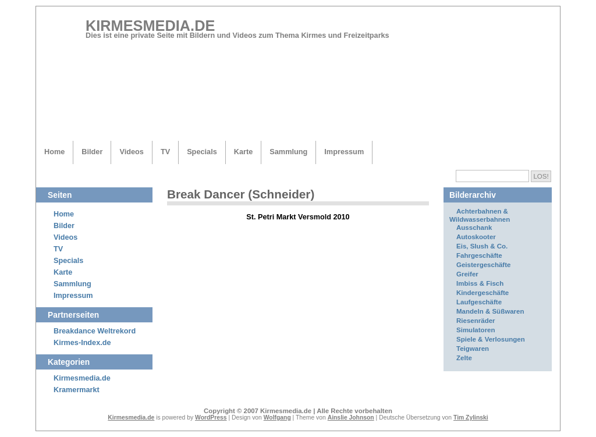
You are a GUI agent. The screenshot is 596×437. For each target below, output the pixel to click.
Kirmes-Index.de (82, 343)
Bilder (91, 151)
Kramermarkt (77, 390)
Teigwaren (472, 348)
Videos (131, 151)
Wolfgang (277, 417)
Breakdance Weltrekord (95, 331)
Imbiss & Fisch (479, 283)
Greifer (467, 274)
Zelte (464, 357)
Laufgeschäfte (479, 302)
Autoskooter (476, 236)
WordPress (211, 417)
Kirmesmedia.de (150, 25)
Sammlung (288, 151)
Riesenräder (475, 320)
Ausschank (474, 227)
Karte (243, 151)
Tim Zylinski (470, 417)
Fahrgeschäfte (479, 255)
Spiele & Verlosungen (490, 339)
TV (165, 151)
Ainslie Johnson (351, 417)
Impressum (344, 151)
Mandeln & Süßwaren (490, 311)
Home (54, 151)
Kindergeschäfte (482, 292)
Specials (202, 151)
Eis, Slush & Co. (482, 246)
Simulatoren (475, 329)
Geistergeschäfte (483, 264)
